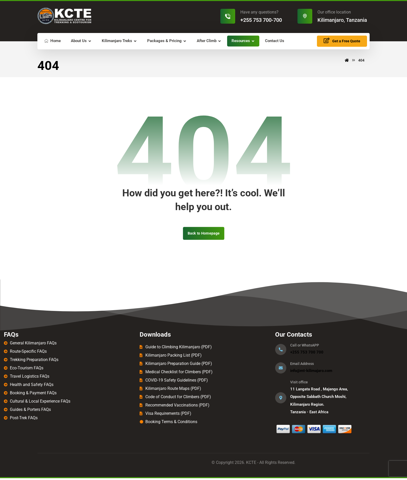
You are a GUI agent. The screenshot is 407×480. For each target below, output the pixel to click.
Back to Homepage (203, 234)
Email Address (302, 365)
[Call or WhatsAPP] (280, 350)
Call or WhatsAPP (304, 346)
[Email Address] (280, 369)
